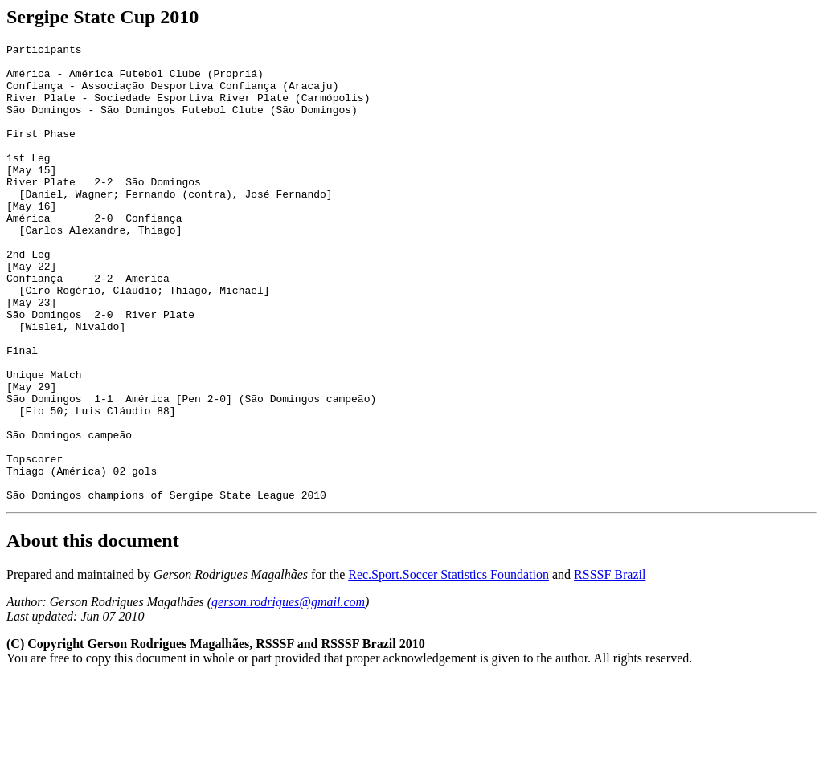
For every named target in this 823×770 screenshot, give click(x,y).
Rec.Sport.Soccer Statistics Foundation (448, 666)
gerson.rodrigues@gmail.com (288, 693)
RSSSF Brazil (609, 666)
